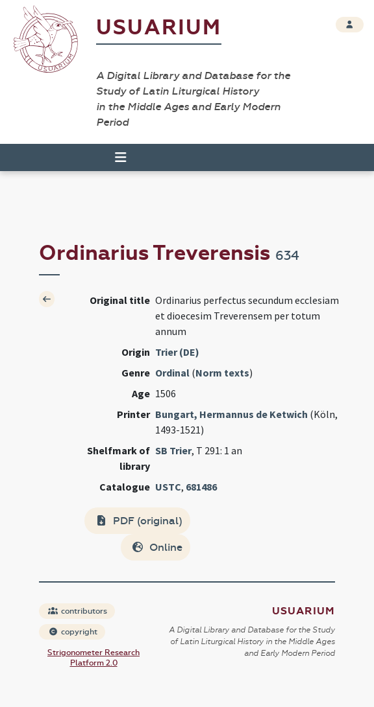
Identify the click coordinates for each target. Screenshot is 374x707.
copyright (72, 631)
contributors (77, 611)
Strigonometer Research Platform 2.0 (93, 657)
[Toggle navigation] (115, 157)
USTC (168, 486)
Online (156, 547)
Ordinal (172, 372)
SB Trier (173, 450)
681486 (201, 486)
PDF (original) (138, 521)
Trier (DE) (177, 351)
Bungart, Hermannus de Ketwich (231, 414)
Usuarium (158, 27)
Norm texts (222, 372)
